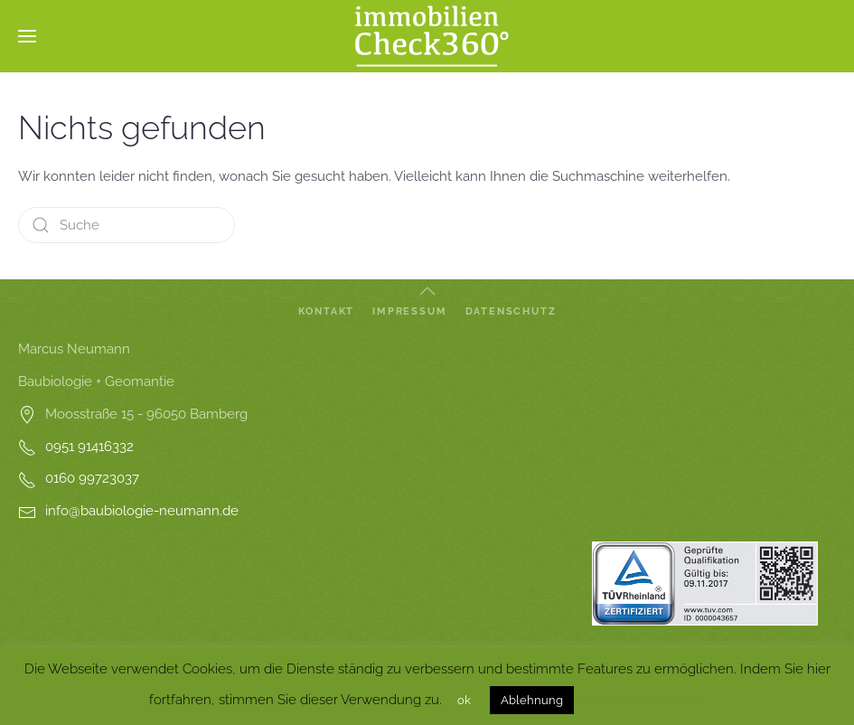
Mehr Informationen (641, 700)
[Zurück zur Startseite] (427, 36)
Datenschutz (511, 311)
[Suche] (126, 225)
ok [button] (464, 700)
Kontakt (326, 311)
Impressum (409, 311)
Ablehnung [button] (532, 700)
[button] (27, 36)
